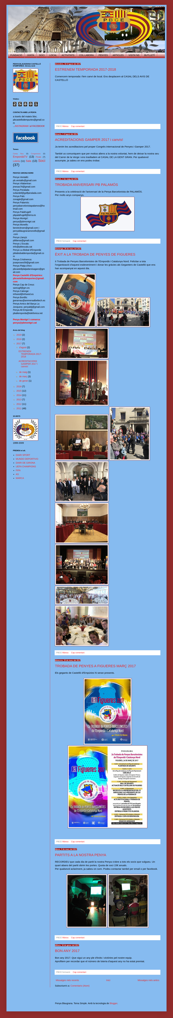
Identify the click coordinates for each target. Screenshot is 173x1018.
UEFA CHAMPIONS (26, 466)
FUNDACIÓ (16, 55)
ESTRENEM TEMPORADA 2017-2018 (85, 69)
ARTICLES (118, 55)
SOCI (41, 55)
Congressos (36, 154)
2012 (19, 404)
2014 (19, 395)
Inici (108, 980)
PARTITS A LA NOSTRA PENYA (80, 855)
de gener (24, 381)
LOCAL (53, 55)
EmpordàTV (20, 156)
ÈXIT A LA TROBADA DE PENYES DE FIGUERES (95, 254)
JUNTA (30, 55)
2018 (19, 339)
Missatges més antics (148, 980)
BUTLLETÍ (149, 55)
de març (23, 376)
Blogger (113, 1003)
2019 (19, 335)
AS (17, 474)
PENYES (103, 55)
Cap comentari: (78, 126)
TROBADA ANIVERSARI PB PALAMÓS (86, 185)
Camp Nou (18, 154)
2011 (19, 408)
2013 (19, 399)
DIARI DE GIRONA (25, 462)
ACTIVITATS (68, 55)
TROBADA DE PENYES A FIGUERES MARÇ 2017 (95, 666)
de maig (23, 372)
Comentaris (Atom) (79, 985)
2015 (19, 391)
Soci (41, 161)
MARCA (20, 478)
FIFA (18, 470)
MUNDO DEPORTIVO (27, 459)
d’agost (23, 347)
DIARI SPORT (23, 455)
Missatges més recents (67, 980)
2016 (19, 386)
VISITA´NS (134, 55)
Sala (28, 160)
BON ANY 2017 (67, 951)
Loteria (16, 161)
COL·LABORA (86, 55)
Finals (38, 157)
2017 (19, 343)
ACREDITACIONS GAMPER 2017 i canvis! (89, 140)
